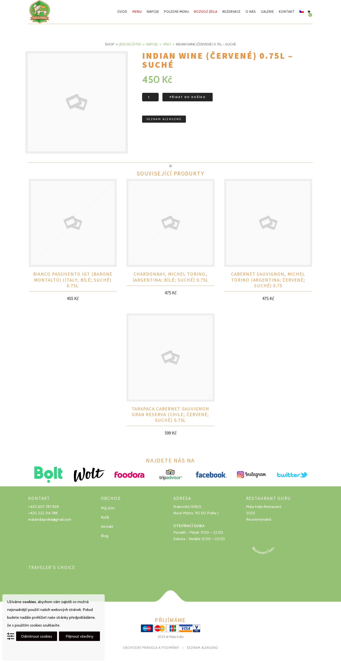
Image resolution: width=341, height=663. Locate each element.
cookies (29, 602)
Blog (104, 535)
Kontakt (287, 11)
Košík (105, 517)
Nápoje (153, 11)
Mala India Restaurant (264, 506)
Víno (167, 44)
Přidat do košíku (188, 97)
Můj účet (108, 508)
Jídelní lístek (130, 44)
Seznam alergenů (202, 648)
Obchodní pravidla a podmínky (151, 648)
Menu (137, 11)
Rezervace (231, 11)
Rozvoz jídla (205, 11)
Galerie (267, 11)
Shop (109, 44)
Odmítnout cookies (36, 636)
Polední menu (176, 11)
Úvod (122, 11)
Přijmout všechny (79, 636)
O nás (251, 11)
